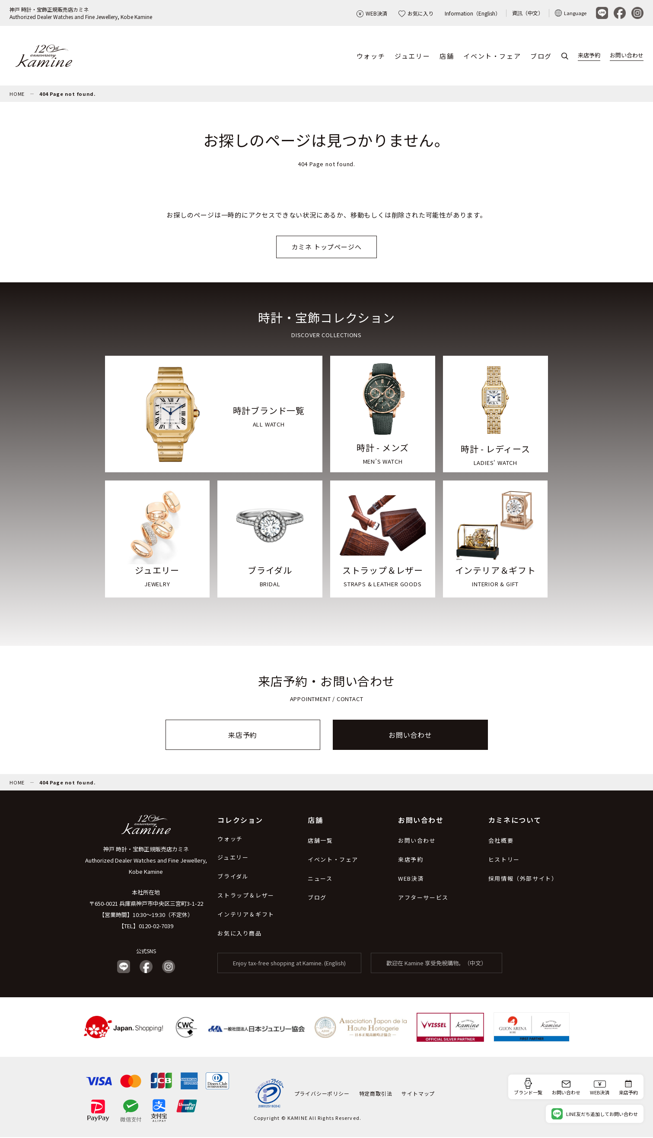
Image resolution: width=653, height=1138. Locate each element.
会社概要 (500, 841)
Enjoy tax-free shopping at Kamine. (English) (289, 964)
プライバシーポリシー (322, 1093)
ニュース (320, 879)
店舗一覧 (320, 841)
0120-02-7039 (156, 927)
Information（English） (472, 13)
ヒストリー (504, 860)
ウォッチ (371, 56)
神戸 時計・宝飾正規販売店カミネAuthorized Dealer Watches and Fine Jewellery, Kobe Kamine (81, 13)
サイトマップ (418, 1093)
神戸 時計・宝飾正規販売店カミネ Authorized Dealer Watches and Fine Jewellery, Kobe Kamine (146, 861)
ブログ (541, 56)
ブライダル (232, 877)
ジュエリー (412, 56)
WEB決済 (372, 13)
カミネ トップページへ (327, 247)
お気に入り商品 (239, 934)
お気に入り (415, 13)
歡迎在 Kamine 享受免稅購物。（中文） (436, 964)
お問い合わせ (626, 55)
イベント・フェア (492, 56)
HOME (17, 94)
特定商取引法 (375, 1093)
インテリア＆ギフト (245, 915)
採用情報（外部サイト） (523, 879)
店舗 (447, 56)
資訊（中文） (527, 12)
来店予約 (589, 55)
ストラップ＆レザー (245, 896)
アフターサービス (423, 898)
